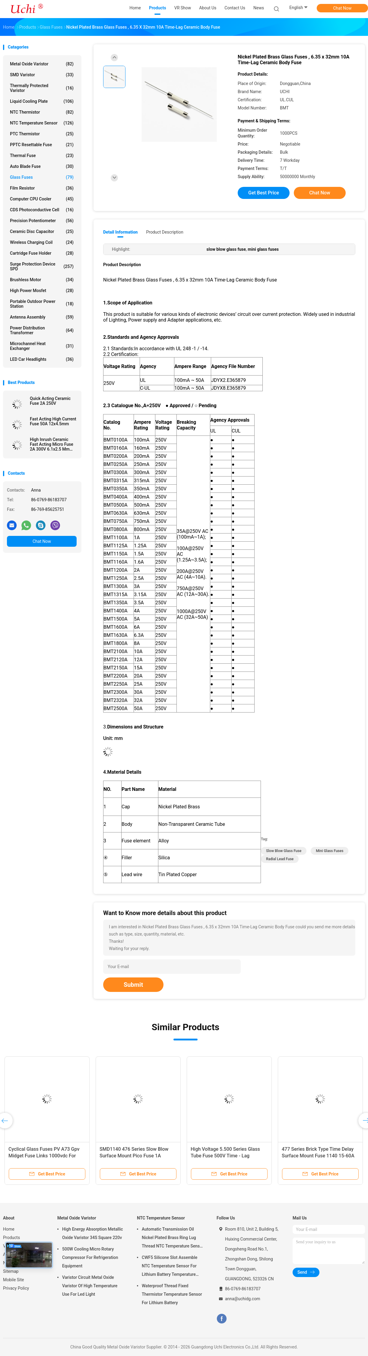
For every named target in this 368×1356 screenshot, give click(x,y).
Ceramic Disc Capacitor (42, 231)
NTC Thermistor (42, 112)
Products (11, 1237)
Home (8, 1229)
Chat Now (342, 8)
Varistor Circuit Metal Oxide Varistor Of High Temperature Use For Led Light (89, 1286)
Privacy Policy (16, 1288)
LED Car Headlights (42, 359)
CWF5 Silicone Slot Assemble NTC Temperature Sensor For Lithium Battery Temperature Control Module (169, 1267)
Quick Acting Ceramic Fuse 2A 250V (50, 401)
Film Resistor (42, 188)
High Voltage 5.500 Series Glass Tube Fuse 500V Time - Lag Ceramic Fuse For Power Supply (225, 1155)
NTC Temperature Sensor (42, 123)
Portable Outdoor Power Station (42, 304)
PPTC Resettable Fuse (42, 145)
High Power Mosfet (42, 291)
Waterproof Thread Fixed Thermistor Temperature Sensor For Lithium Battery (172, 1294)
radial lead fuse (279, 859)
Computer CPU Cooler (42, 199)
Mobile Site (13, 1279)
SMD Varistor (42, 75)
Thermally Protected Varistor (42, 88)
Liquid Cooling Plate (42, 101)
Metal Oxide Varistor (42, 64)
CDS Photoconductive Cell (42, 210)
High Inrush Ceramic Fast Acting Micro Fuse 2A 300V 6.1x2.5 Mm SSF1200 (51, 444)
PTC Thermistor (42, 134)
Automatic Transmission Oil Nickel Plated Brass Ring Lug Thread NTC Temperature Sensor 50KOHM (173, 1238)
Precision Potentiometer (42, 221)
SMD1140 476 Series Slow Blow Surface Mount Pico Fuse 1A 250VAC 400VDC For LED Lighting (136, 1155)
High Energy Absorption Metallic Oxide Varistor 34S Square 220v (92, 1233)
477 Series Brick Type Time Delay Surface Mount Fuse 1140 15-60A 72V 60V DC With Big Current (318, 1155)
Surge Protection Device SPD (42, 266)
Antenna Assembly (42, 317)
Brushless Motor (42, 280)
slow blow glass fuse (283, 851)
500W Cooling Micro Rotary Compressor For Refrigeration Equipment (90, 1257)
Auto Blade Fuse (42, 166)
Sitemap (10, 1271)
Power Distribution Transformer (42, 330)
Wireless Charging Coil (42, 242)
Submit (133, 984)
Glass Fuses (42, 177)
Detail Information (120, 232)
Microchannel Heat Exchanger (42, 346)
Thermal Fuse (42, 156)
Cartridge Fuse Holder (42, 253)
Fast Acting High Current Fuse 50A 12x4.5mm (53, 421)
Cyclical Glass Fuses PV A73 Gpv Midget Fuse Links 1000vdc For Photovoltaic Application (43, 1155)
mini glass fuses (329, 851)
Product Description (164, 232)
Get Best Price (263, 193)
